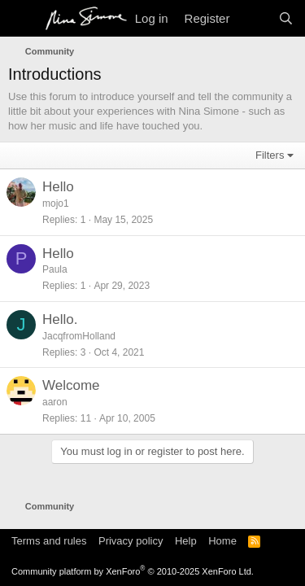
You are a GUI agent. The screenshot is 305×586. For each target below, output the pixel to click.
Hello (58, 187)
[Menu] (22, 18)
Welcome (71, 385)
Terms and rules (48, 541)
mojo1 (55, 203)
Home (222, 541)
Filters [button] (269, 155)
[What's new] (253, 18)
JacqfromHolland (78, 336)
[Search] (286, 18)
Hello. (59, 319)
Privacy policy (130, 541)
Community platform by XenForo (132, 571)
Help (186, 541)
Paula (55, 269)
